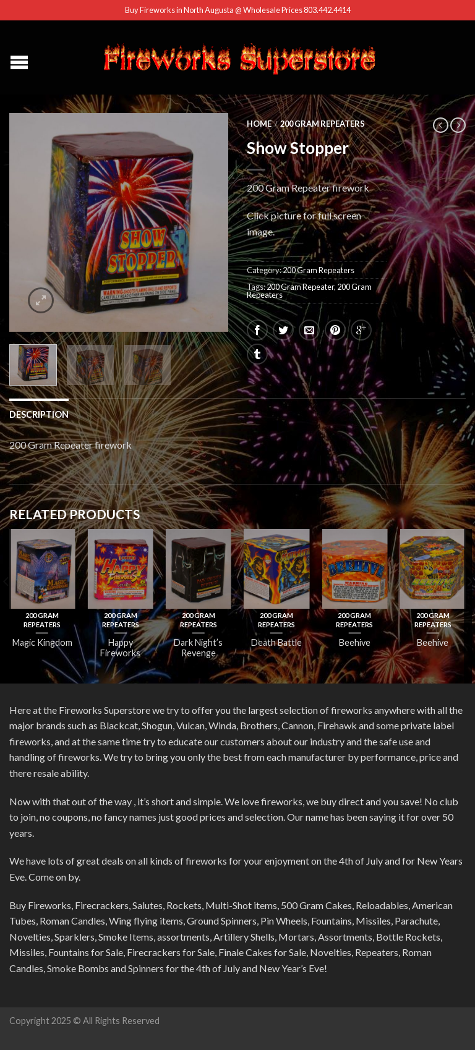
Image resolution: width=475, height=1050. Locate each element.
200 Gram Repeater (300, 287)
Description (39, 414)
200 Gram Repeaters (322, 124)
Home (259, 124)
